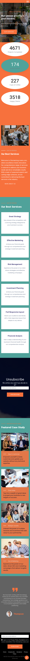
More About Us (10, 184)
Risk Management (15, 264)
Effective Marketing (15, 240)
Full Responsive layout (15, 312)
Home (4, 652)
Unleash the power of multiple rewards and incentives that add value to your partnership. (15, 530)
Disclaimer (22, 640)
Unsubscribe (11, 652)
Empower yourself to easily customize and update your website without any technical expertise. (14, 460)
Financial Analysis (15, 336)
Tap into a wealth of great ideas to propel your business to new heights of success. (14, 495)
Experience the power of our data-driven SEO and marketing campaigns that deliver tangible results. (14, 567)
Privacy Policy (14, 640)
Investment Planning (14, 288)
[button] (27, 1)
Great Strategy (15, 216)
